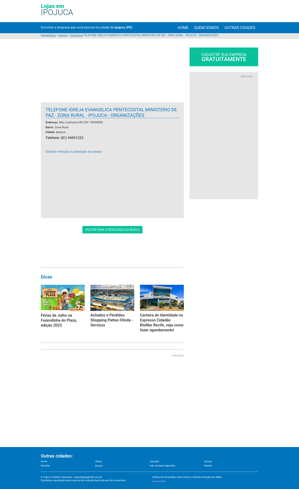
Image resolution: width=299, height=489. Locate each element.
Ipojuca (63, 35)
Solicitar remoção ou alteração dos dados (74, 151)
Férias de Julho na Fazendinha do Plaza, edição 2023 (59, 320)
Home (183, 27)
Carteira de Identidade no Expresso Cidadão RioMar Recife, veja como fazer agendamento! (161, 322)
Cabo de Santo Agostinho (162, 465)
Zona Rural (76, 35)
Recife (44, 461)
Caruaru (208, 461)
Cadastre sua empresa (224, 57)
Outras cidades (239, 27)
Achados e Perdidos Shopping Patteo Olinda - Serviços (111, 320)
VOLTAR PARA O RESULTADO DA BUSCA (112, 230)
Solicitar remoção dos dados (207, 477)
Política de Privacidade (163, 477)
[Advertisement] (73, 74)
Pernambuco (48, 35)
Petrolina (45, 465)
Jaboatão (154, 461)
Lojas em (57, 9)
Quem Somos (206, 27)
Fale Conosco (184, 477)
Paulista (208, 465)
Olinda (98, 461)
